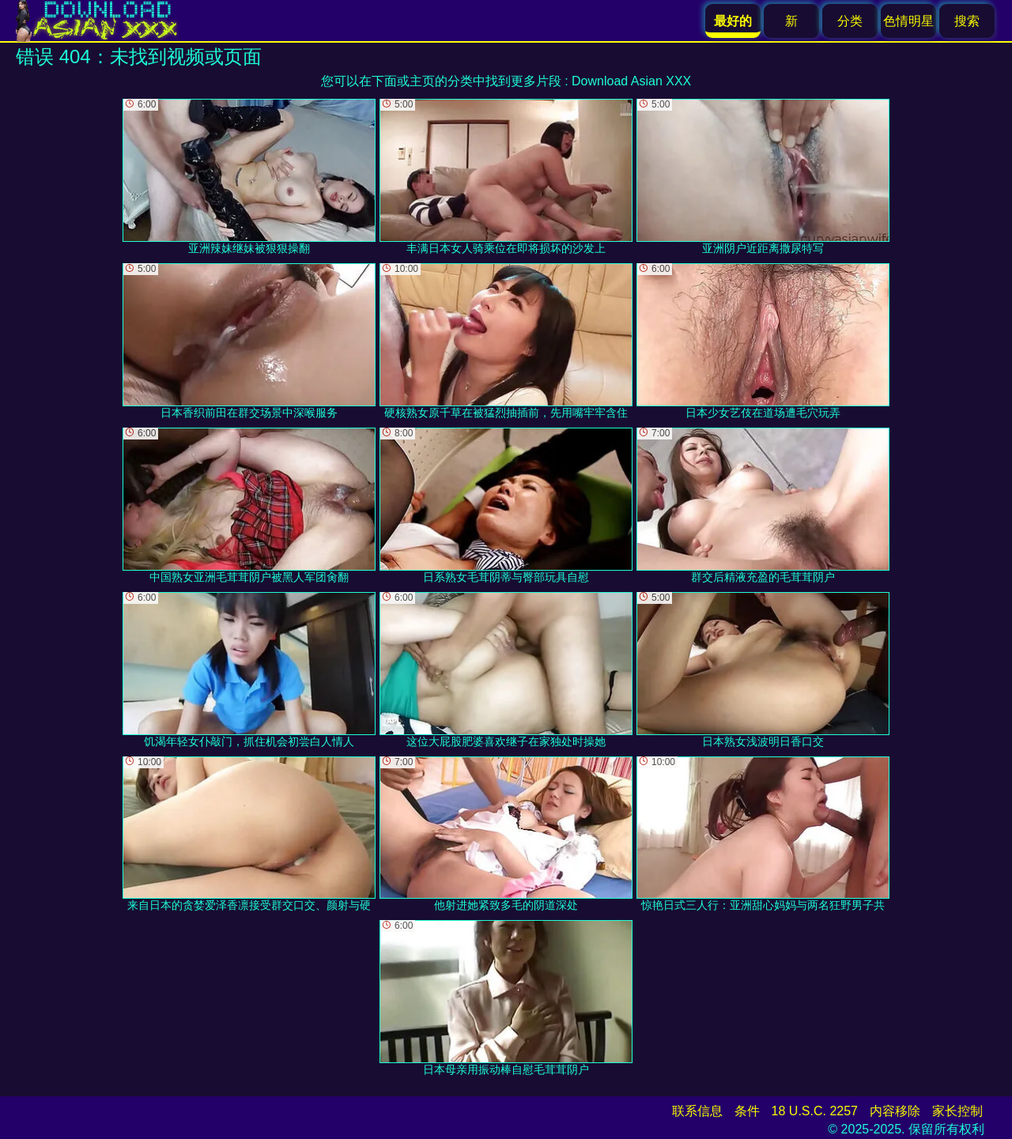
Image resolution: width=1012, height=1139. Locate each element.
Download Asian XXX (631, 81)
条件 (747, 1111)
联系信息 (697, 1111)
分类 (850, 21)
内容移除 (895, 1111)
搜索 (967, 21)
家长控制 (957, 1111)
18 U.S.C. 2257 (815, 1111)
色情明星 (908, 21)
